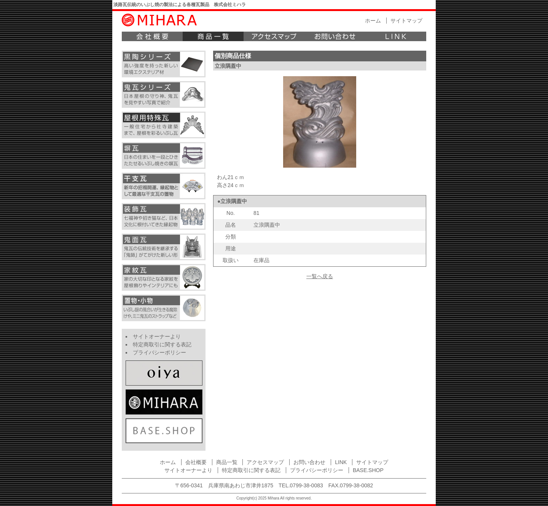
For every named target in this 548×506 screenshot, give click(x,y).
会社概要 (152, 36)
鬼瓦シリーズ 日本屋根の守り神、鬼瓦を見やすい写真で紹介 (164, 94)
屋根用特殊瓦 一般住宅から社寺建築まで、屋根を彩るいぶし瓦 (164, 125)
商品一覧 (213, 36)
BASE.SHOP (368, 470)
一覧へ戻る (319, 276)
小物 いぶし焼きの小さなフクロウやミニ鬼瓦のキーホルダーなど (164, 308)
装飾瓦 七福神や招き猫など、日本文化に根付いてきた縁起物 (164, 216)
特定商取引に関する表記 (162, 344)
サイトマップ (406, 21)
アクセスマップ (274, 36)
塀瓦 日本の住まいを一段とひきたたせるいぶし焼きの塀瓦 (164, 155)
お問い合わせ (334, 36)
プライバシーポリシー (159, 352)
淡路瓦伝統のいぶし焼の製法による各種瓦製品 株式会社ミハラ (179, 4)
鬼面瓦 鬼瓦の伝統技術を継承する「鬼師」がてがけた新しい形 (164, 247)
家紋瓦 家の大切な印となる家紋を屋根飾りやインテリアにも (164, 277)
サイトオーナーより (157, 336)
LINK (395, 36)
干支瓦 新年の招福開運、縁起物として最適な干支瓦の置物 (164, 186)
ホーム (373, 21)
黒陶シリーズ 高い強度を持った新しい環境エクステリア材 (164, 64)
